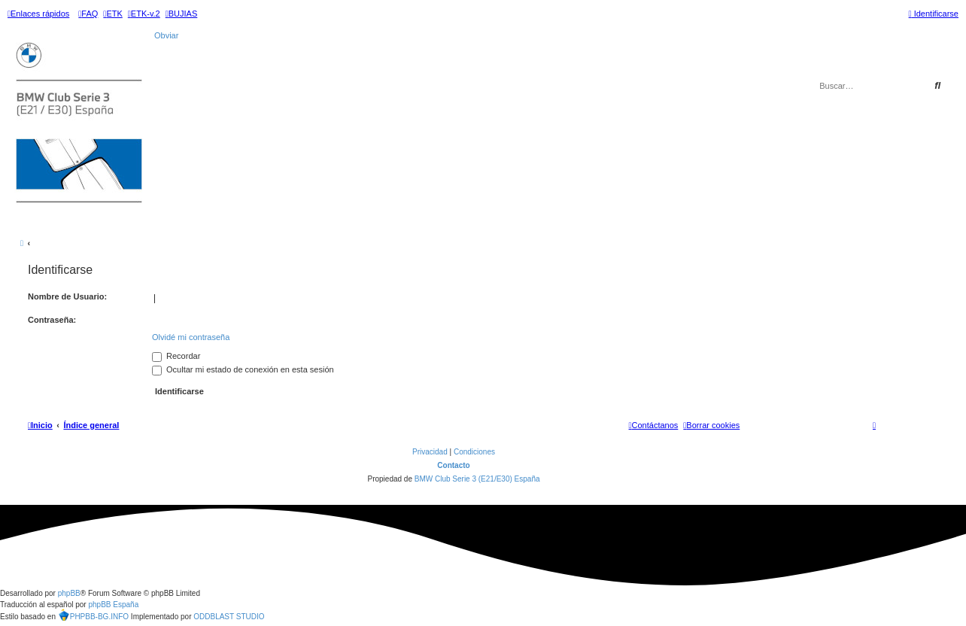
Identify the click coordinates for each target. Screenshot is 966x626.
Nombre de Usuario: (67, 296)
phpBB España (113, 604)
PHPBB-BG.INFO (93, 616)
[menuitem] (88, 13)
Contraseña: (52, 319)
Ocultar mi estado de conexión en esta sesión (243, 369)
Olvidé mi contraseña (190, 337)
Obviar (166, 35)
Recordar (176, 355)
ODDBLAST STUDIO (228, 616)
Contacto (453, 465)
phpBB (69, 593)
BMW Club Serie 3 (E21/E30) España (477, 479)
